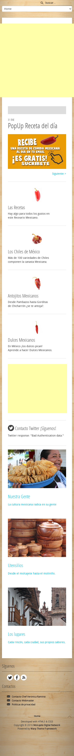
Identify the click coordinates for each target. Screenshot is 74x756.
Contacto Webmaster (23, 700)
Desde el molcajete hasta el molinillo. (31, 573)
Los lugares (16, 634)
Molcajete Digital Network (46, 725)
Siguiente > (59, 173)
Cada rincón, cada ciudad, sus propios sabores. (37, 642)
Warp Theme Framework (44, 728)
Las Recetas (16, 207)
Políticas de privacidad (23, 704)
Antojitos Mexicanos (23, 296)
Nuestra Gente (19, 496)
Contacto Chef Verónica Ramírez (29, 696)
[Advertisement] (37, 60)
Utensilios (15, 565)
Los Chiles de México (24, 251)
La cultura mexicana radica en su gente (32, 504)
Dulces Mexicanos (21, 340)
